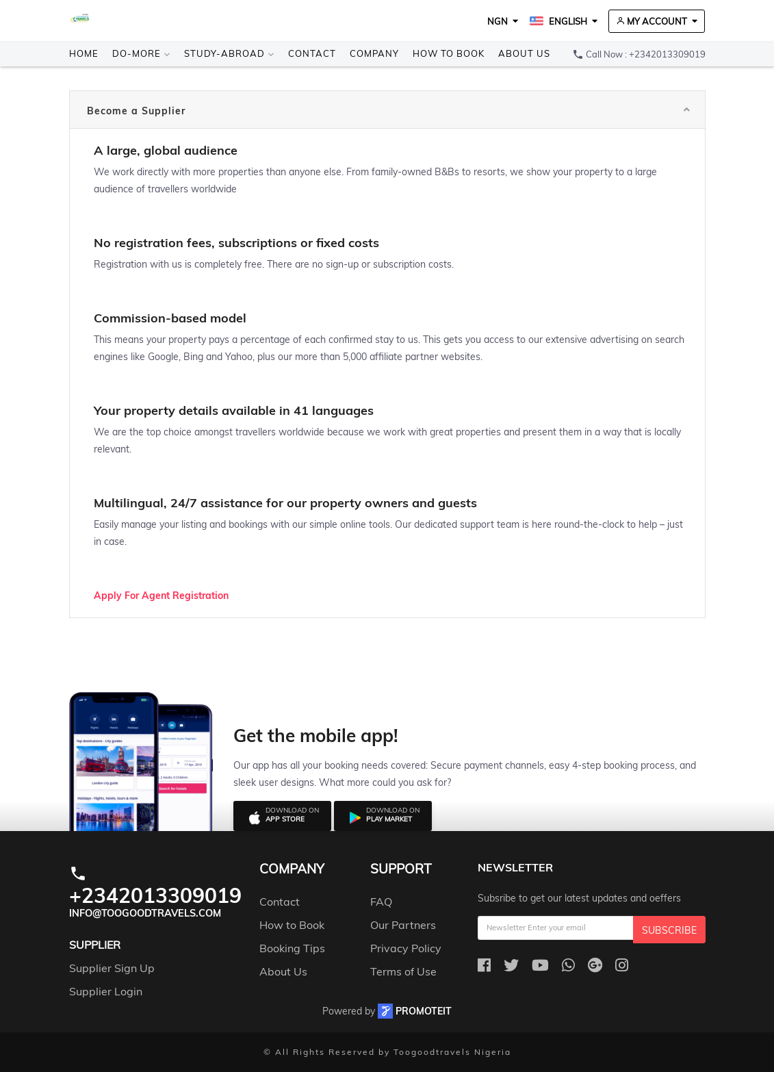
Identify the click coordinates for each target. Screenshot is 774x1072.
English (558, 21)
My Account (651, 21)
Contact (312, 53)
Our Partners (403, 925)
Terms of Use (403, 971)
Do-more (141, 53)
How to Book (449, 53)
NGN (497, 21)
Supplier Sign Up (112, 968)
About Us (524, 53)
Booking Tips (292, 948)
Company (374, 53)
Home (84, 53)
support (400, 869)
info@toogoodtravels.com (145, 913)
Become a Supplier (136, 111)
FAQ (381, 901)
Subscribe (669, 930)
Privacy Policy (405, 948)
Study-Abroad (229, 53)
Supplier (94, 945)
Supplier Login (105, 991)
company (291, 869)
